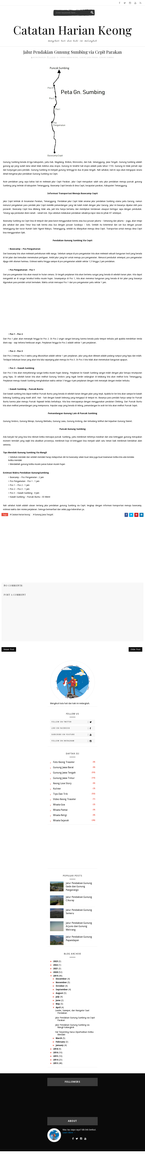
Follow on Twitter (73, 722)
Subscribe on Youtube (73, 735)
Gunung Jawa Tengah (88, 57)
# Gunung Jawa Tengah (43, 514)
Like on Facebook (73, 728)
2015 (56, 1056)
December (61, 979)
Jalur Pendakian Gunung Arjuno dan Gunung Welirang (79, 926)
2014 (56, 1060)
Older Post (135, 649)
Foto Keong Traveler (64, 762)
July (58, 997)
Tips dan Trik (60, 793)
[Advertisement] (73, 308)
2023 (56, 961)
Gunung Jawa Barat (63, 767)
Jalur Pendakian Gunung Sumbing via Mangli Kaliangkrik (72, 1026)
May (58, 1004)
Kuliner (57, 788)
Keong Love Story (62, 783)
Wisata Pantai (60, 809)
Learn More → (69, 1132)
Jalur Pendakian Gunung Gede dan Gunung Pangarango (79, 886)
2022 (56, 965)
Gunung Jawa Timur (64, 778)
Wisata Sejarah (61, 820)
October (60, 986)
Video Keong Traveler (64, 799)
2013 (56, 1063)
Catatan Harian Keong (72, 29)
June (58, 1000)
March (59, 1038)
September (62, 989)
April (58, 1007)
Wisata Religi (60, 815)
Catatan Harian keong (68, 57)
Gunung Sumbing (106, 57)
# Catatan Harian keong (20, 514)
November (61, 982)
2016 (56, 1052)
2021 (56, 968)
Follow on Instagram (73, 741)
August (60, 993)
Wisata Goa (59, 804)
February (61, 1042)
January (60, 1045)
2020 (56, 972)
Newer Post (8, 649)
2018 (56, 1049)
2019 (56, 976)
